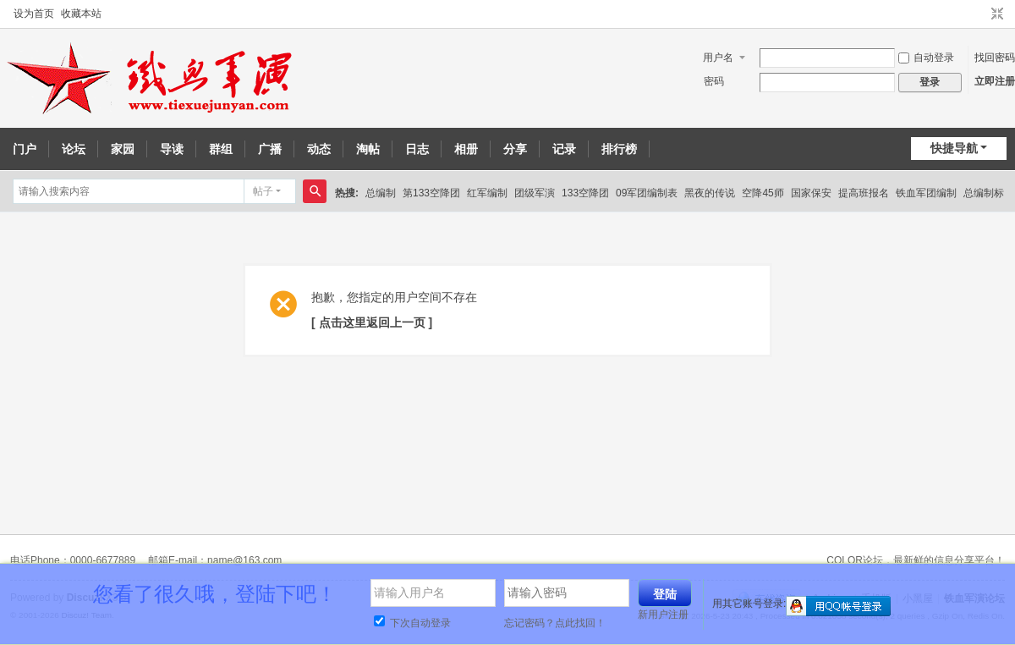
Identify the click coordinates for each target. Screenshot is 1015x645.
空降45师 (762, 193)
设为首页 (34, 13)
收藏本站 (81, 13)
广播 (270, 149)
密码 (714, 81)
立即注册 (994, 81)
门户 (24, 149)
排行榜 (619, 149)
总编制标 (983, 193)
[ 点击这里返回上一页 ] (371, 322)
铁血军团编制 (926, 193)
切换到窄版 (997, 14)
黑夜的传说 (709, 193)
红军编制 (487, 193)
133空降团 (585, 193)
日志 (417, 149)
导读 (172, 149)
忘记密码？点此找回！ (555, 623)
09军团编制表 (647, 193)
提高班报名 (863, 193)
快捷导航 (954, 148)
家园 (122, 149)
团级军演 (534, 193)
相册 (466, 149)
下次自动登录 (412, 623)
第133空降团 (431, 193)
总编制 (380, 193)
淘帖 (368, 149)
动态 (319, 149)
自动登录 (926, 57)
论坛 (73, 149)
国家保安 (811, 193)
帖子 (263, 191)
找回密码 (994, 57)
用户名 (718, 57)
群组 (221, 149)
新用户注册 (663, 614)
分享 (515, 149)
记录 (564, 149)
